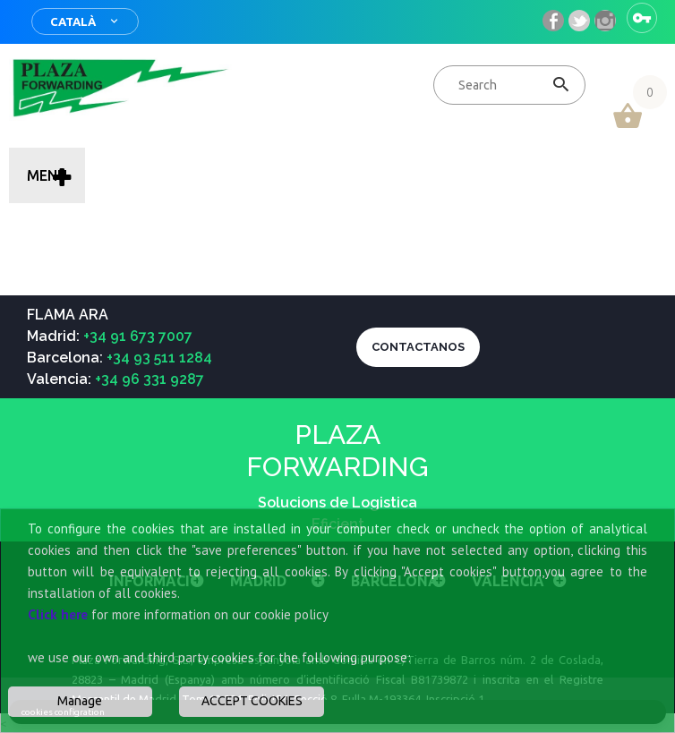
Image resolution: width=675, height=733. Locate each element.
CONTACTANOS (418, 347)
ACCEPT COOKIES (252, 701)
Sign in (642, 18)
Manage (79, 701)
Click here (58, 614)
